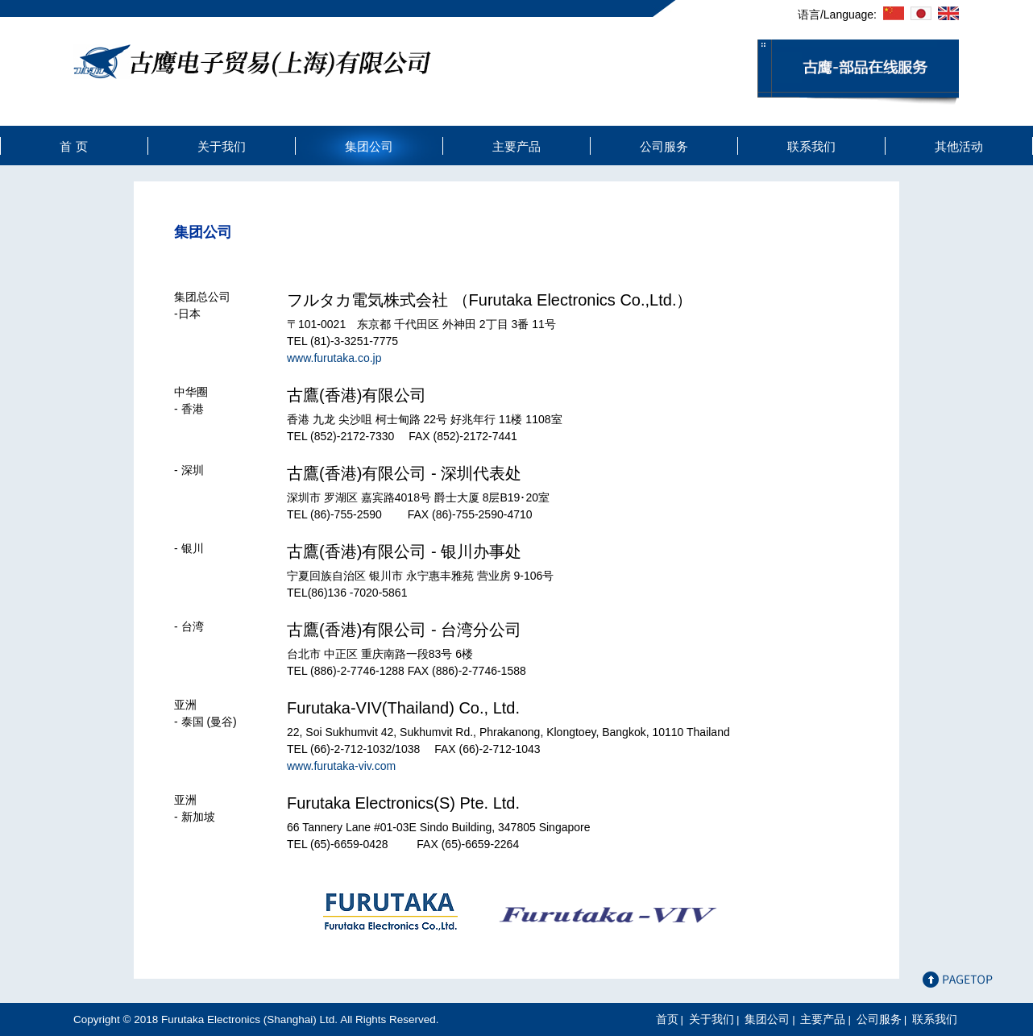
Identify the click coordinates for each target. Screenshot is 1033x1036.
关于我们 (221, 146)
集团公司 (369, 146)
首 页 (73, 146)
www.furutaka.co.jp (334, 358)
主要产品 (516, 146)
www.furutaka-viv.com (341, 765)
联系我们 (811, 146)
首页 (667, 1019)
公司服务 (664, 146)
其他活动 (959, 146)
